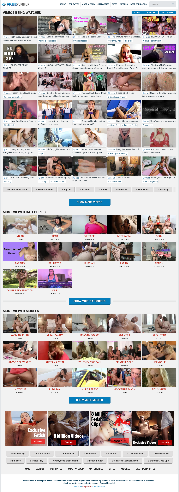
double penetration (48, 41)
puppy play (37, 460)
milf (55, 280)
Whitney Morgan (89, 352)
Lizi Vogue (159, 352)
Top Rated (74, 4)
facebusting (18, 453)
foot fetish (9, 125)
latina (124, 253)
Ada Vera (124, 325)
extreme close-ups (159, 460)
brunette (85, 189)
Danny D (44, 181)
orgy (159, 226)
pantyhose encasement (66, 460)
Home (15, 2)
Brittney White (116, 41)
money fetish (162, 453)
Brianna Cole (124, 352)
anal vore (112, 453)
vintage (89, 226)
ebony (103, 189)
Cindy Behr (115, 125)
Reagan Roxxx (89, 325)
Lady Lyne (20, 379)
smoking (148, 125)
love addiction (135, 453)
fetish (159, 253)
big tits (129, 41)
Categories (103, 4)
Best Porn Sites (138, 4)
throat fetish (67, 453)
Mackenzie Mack (124, 379)
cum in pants (43, 453)
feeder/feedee (81, 41)
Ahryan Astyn (55, 352)
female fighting (151, 181)
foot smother (96, 460)
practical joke (115, 181)
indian (20, 226)
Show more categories (90, 301)
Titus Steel (159, 379)
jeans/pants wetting (118, 153)
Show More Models (89, 400)
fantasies (91, 453)
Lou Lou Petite (130, 125)
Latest (62, 4)
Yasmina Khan (58, 181)
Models (124, 4)
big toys (16, 460)
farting (8, 181)
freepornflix (86, 487)
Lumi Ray (55, 379)
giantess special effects (126, 460)
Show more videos (89, 202)
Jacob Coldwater (20, 352)
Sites (114, 4)
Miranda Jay (55, 325)
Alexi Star (159, 325)
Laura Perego (89, 379)
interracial (122, 189)
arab (55, 226)
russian (89, 253)
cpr (41, 153)
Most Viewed (88, 4)
